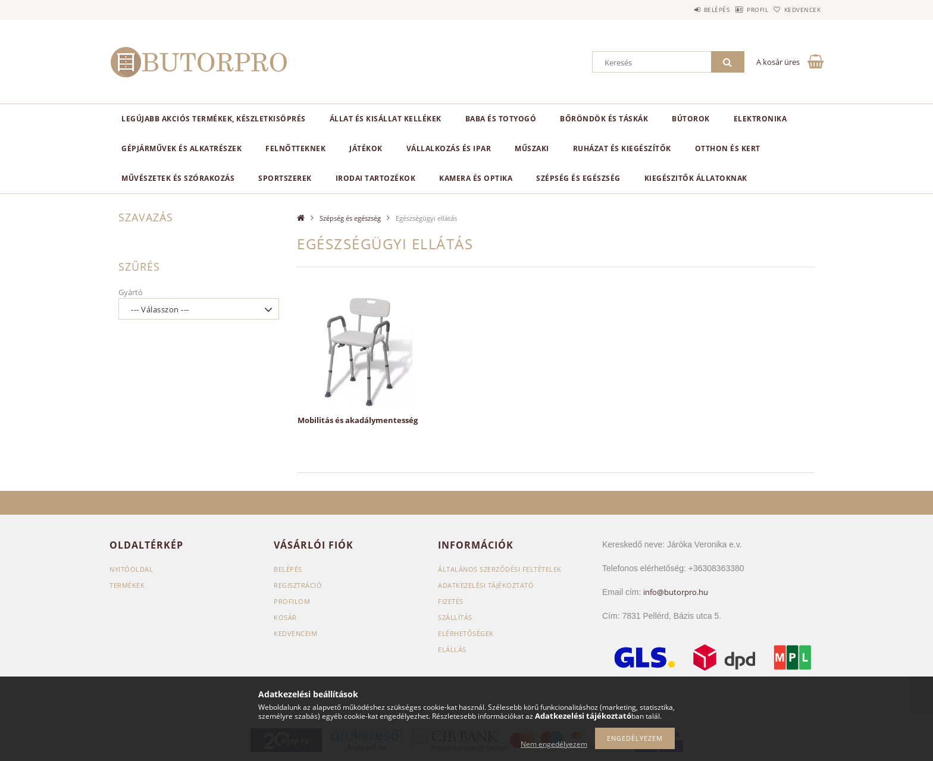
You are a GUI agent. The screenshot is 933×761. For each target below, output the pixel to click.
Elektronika (760, 119)
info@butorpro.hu (675, 592)
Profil (739, 9)
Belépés (686, 9)
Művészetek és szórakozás (177, 178)
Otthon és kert (727, 148)
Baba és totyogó (501, 119)
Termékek (127, 585)
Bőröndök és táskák (604, 119)
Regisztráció (298, 585)
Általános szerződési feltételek (500, 569)
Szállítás (455, 617)
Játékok (366, 148)
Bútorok (691, 119)
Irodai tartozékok (376, 178)
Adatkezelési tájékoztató (486, 585)
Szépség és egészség (578, 178)
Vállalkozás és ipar (448, 148)
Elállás (452, 649)
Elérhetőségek (466, 633)
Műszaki (532, 148)
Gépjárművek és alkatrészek (181, 148)
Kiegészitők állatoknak (695, 178)
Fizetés (451, 601)
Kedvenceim (295, 633)
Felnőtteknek (295, 148)
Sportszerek (285, 178)
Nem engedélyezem (554, 744)
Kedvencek (796, 9)
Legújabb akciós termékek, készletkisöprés (213, 119)
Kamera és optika (475, 178)
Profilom (292, 601)
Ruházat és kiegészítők (622, 148)
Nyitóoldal (131, 569)
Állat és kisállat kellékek (386, 119)
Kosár (285, 617)
